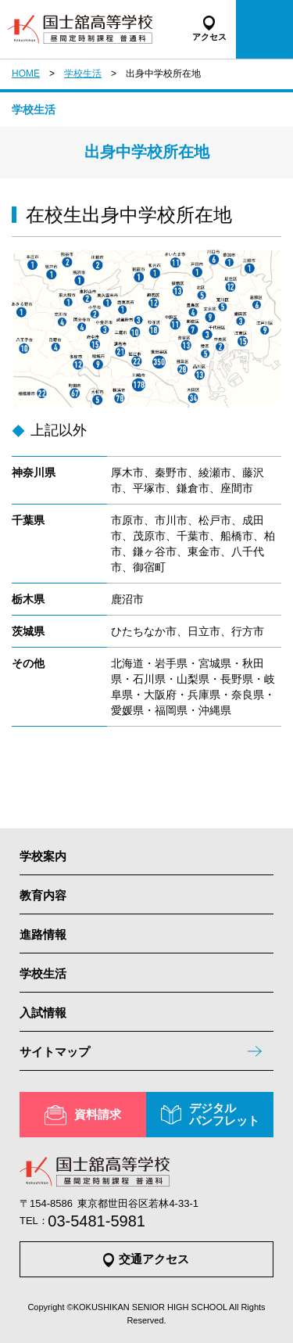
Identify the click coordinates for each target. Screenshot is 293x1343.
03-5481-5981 (96, 1221)
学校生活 (83, 73)
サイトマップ (55, 1051)
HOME (26, 73)
